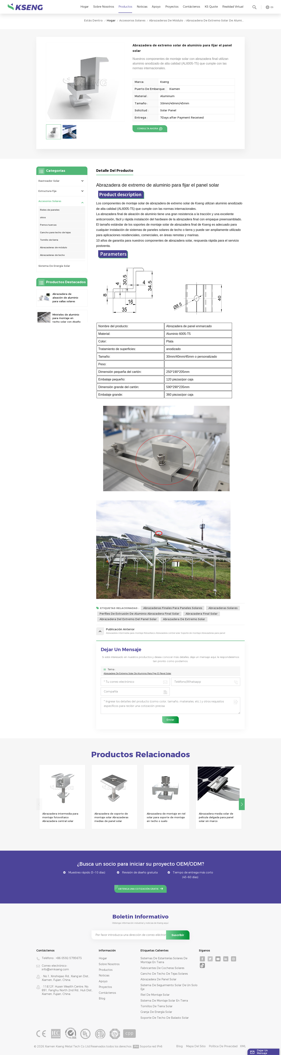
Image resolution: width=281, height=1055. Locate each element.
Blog (102, 998)
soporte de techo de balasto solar (164, 1018)
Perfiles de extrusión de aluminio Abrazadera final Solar (139, 613)
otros (43, 217)
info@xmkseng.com (55, 969)
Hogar (84, 6)
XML (243, 1046)
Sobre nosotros (103, 6)
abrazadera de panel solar (158, 979)
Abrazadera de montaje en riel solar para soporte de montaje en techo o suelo (166, 817)
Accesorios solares (132, 20)
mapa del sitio (196, 1046)
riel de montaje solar (155, 994)
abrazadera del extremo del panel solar (128, 619)
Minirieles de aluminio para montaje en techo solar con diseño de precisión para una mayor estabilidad (66, 318)
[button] (242, 804)
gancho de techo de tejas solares (164, 973)
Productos (125, 6)
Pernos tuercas (48, 224)
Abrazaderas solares (222, 608)
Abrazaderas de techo (52, 255)
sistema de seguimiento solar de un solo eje (168, 987)
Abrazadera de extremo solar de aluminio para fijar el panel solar (137, 673)
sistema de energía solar (54, 265)
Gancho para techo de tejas (55, 232)
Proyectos (171, 6)
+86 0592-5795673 (69, 958)
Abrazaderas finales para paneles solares (172, 608)
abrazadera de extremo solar (184, 619)
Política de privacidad (223, 1046)
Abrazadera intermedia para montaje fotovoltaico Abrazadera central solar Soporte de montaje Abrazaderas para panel (60, 817)
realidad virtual (232, 6)
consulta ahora (148, 128)
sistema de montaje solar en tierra (164, 1000)
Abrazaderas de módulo (166, 20)
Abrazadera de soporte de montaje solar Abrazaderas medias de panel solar (111, 817)
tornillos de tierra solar (156, 1006)
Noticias (142, 6)
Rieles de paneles (50, 209)
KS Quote (211, 6)
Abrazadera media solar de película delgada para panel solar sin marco (216, 817)
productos (105, 970)
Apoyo (156, 6)
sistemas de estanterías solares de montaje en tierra (163, 960)
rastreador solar (49, 180)
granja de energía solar (156, 1012)
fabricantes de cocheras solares (162, 968)
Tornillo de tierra (49, 239)
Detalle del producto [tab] (114, 170)
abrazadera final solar (202, 613)
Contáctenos (191, 6)
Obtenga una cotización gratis (138, 888)
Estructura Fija (47, 191)
